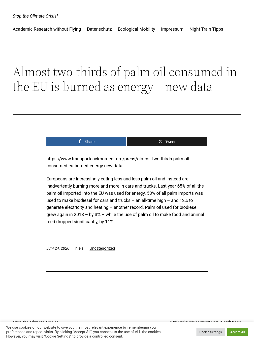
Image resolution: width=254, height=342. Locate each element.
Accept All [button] (237, 332)
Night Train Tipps (206, 29)
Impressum (172, 29)
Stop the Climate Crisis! (35, 16)
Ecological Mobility (136, 29)
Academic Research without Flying (47, 29)
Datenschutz (99, 29)
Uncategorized (102, 248)
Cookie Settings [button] (210, 332)
